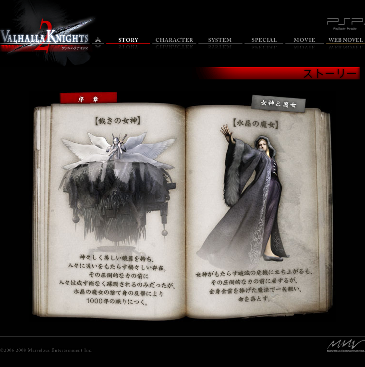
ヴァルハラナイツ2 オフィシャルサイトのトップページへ (45, 36)
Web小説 (345, 44)
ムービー (304, 44)
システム (220, 44)
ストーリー (128, 44)
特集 (263, 44)
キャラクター (174, 44)
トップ (98, 44)
